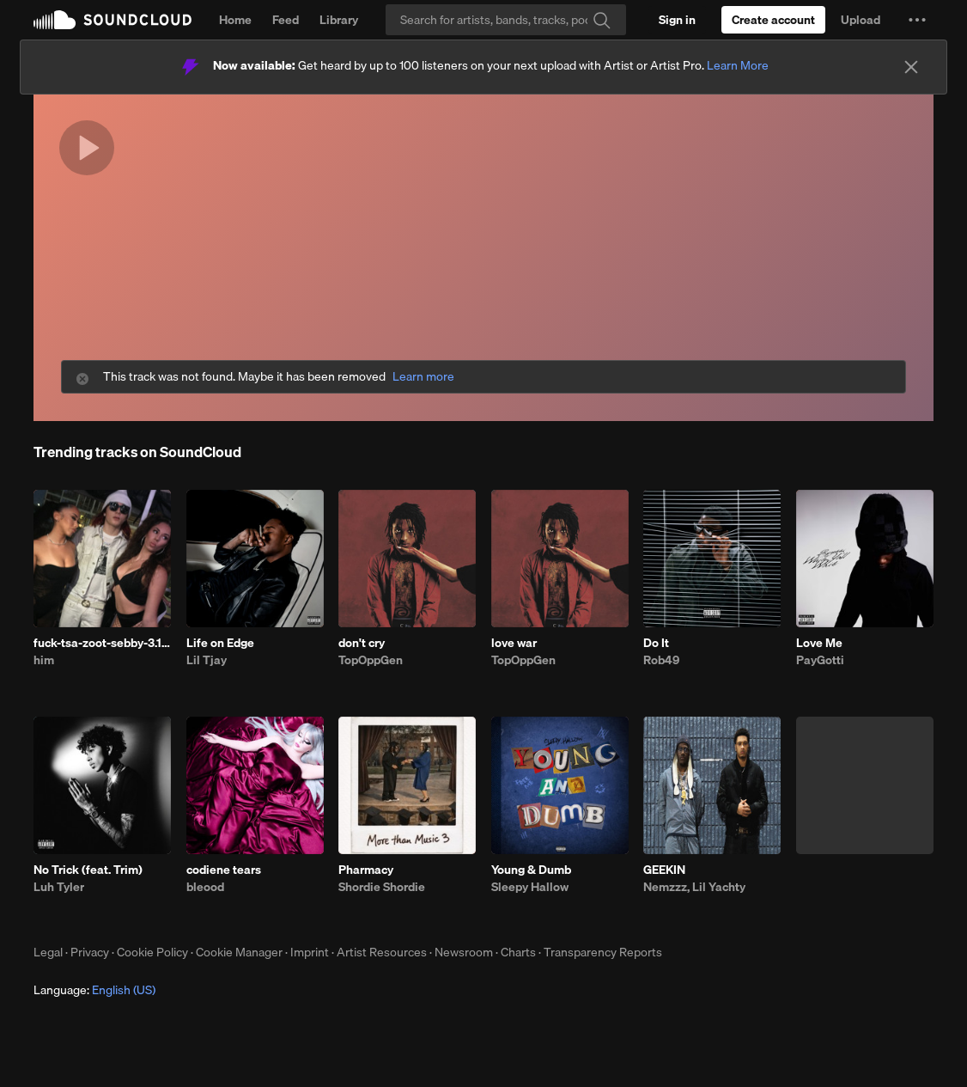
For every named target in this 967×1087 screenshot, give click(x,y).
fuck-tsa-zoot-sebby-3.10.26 (102, 642)
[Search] (506, 19)
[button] (917, 20)
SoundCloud (112, 19)
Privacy (89, 952)
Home (235, 19)
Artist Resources (382, 952)
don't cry (361, 642)
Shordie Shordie (381, 886)
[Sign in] (677, 20)
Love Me (819, 642)
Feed (285, 19)
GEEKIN (664, 869)
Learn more (423, 377)
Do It (656, 642)
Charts (518, 952)
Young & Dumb (531, 869)
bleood (205, 886)
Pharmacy (365, 869)
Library (338, 19)
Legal (48, 952)
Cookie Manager (239, 952)
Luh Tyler (58, 886)
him (43, 660)
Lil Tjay (206, 660)
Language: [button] (94, 989)
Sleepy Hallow (530, 886)
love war (514, 642)
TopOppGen (370, 660)
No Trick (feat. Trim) (88, 869)
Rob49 (661, 660)
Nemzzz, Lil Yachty (694, 886)
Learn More (738, 65)
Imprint (309, 952)
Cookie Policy (152, 952)
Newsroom (464, 952)
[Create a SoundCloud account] (773, 20)
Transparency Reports (603, 952)
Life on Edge (220, 642)
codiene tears (223, 869)
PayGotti (820, 660)
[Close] (911, 67)
